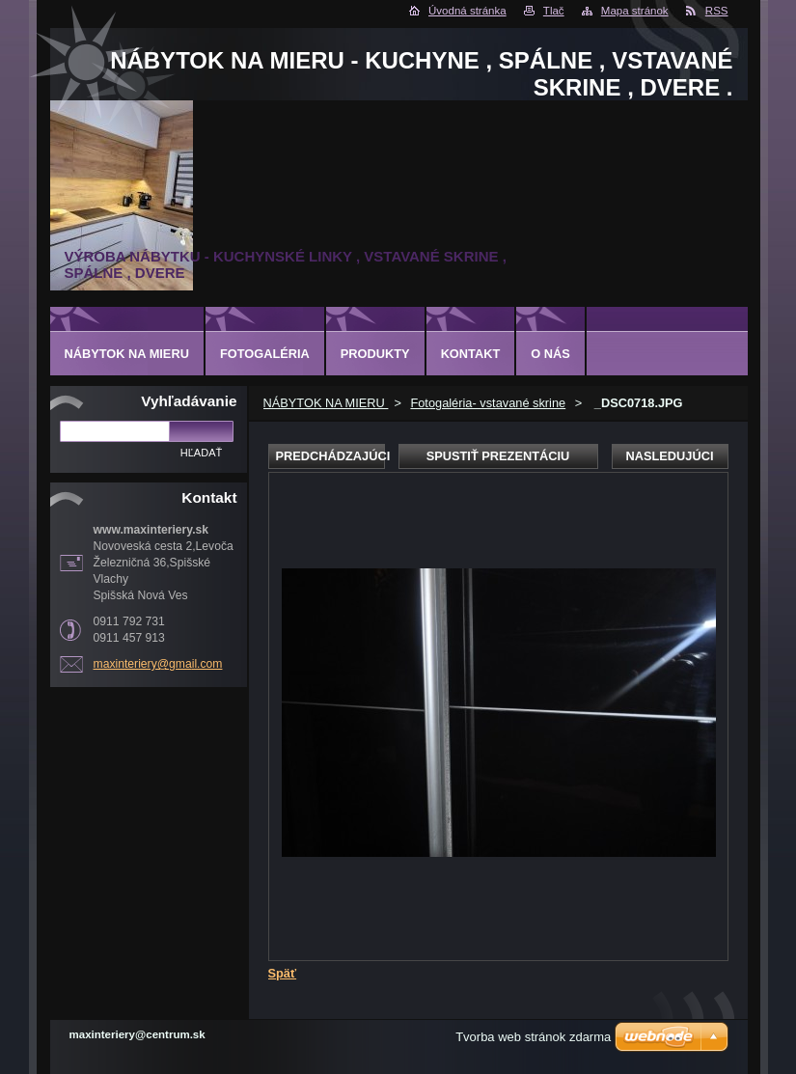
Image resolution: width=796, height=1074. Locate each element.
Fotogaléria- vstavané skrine (487, 403)
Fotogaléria (265, 353)
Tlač (553, 10)
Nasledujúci (669, 456)
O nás (550, 353)
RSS (716, 10)
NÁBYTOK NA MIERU (326, 403)
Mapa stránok (635, 10)
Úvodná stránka (467, 10)
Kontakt (471, 353)
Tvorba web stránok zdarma (533, 1037)
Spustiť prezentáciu (498, 456)
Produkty (375, 353)
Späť (282, 973)
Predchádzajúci (330, 456)
